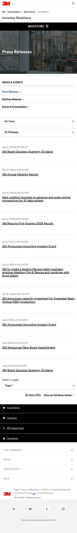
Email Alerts (13, 408)
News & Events (29, 12)
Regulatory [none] (12, 469)
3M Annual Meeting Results (20, 174)
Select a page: (10, 380)
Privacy (24, 490)
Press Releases (10, 92)
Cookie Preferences (45, 493)
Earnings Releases (12, 99)
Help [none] (7, 479)
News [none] (7, 460)
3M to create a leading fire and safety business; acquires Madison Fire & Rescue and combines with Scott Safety (35, 272)
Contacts (12, 418)
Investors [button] (38, 26)
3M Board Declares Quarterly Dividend (27, 151)
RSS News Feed (15, 428)
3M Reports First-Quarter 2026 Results (27, 223)
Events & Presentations (14, 107)
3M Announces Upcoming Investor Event (29, 246)
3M (3, 12)
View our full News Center (58, 395)
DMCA (45, 490)
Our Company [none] (13, 450)
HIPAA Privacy (35, 490)
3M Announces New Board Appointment (28, 347)
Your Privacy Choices (23, 493)
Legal (16, 490)
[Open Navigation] (73, 4)
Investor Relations (14, 12)
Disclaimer (12, 439)
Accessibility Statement (60, 490)
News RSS (33, 395)
